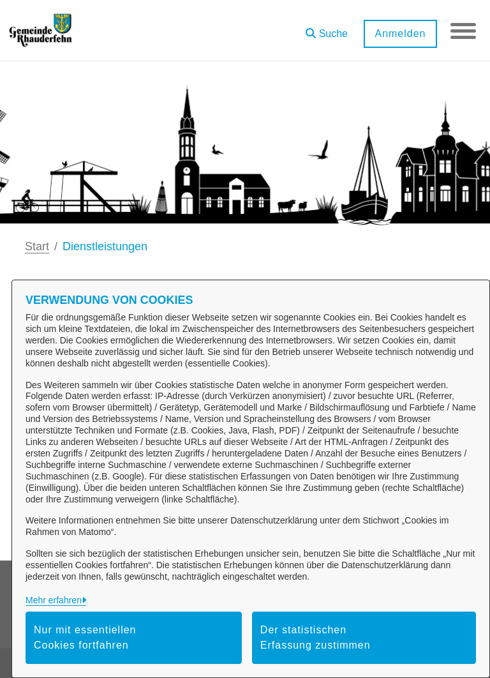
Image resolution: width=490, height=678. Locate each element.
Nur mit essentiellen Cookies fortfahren (85, 637)
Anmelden (400, 33)
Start (37, 246)
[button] (326, 29)
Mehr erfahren (54, 600)
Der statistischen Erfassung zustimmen (315, 637)
